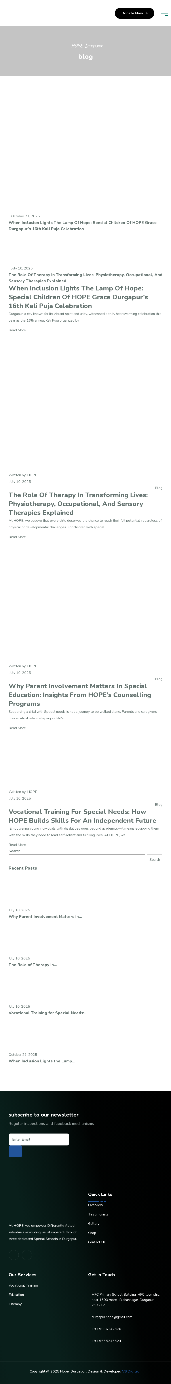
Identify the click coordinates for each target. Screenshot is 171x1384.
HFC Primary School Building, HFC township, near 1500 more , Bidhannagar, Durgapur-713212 (126, 1300)
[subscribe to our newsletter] (15, 1151)
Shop (92, 1232)
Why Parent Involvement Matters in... (45, 916)
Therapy (15, 1304)
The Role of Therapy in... (33, 964)
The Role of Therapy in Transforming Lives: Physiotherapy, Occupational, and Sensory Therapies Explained (85, 278)
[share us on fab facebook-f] (14, 1255)
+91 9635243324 (106, 1340)
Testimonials (98, 1214)
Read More (19, 330)
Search (14, 851)
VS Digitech (131, 1371)
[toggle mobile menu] (164, 13)
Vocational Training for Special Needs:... (48, 1013)
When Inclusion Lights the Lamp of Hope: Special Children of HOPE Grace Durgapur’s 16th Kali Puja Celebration (83, 225)
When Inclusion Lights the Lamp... (42, 1061)
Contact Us (97, 1242)
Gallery (93, 1223)
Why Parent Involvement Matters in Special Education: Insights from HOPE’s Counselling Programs (80, 695)
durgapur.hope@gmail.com (112, 1317)
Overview (95, 1205)
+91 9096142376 (106, 1329)
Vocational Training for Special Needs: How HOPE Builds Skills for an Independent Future (82, 816)
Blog (158, 487)
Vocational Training (23, 1285)
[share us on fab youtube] (27, 1255)
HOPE (32, 475)
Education (16, 1294)
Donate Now (135, 13)
